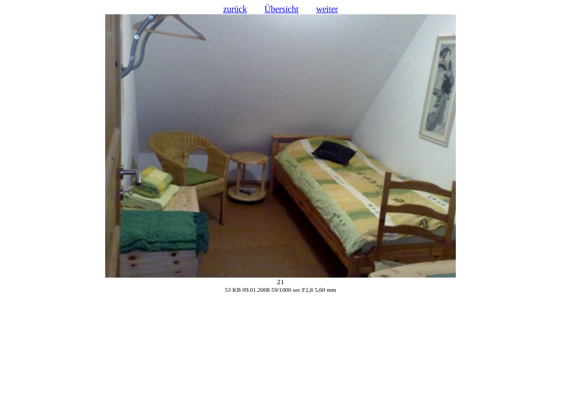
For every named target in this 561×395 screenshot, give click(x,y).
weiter (327, 9)
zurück (235, 9)
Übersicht (282, 9)
